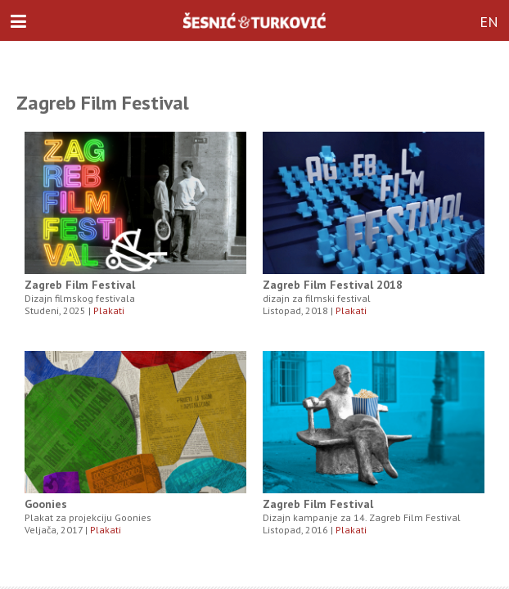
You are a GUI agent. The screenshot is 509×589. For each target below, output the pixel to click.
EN (489, 21)
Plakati (108, 310)
